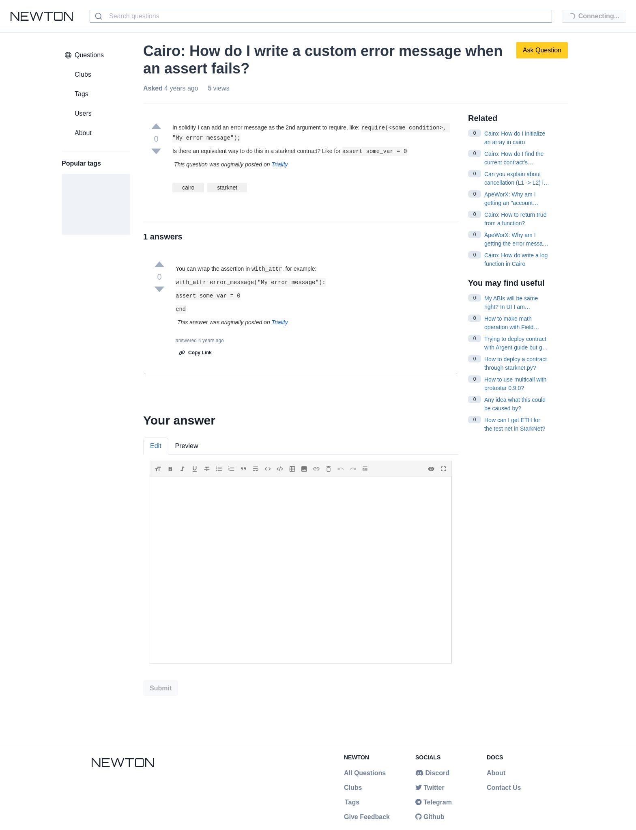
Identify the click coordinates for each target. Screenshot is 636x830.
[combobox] (321, 16)
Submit (161, 688)
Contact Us (504, 787)
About (496, 773)
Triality (279, 164)
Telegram (433, 802)
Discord (432, 773)
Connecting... (590, 17)
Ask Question (542, 50)
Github (430, 816)
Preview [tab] (186, 445)
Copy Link (195, 353)
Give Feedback (367, 816)
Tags (352, 802)
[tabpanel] (300, 562)
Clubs (353, 787)
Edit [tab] (155, 445)
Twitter (430, 787)
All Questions (365, 773)
